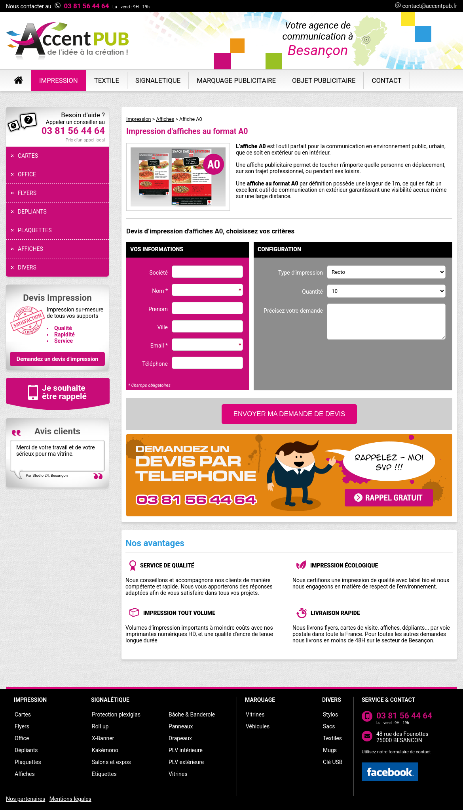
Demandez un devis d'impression (57, 359)
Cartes (23, 714)
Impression (138, 119)
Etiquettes (104, 774)
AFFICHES (30, 249)
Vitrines (178, 774)
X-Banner (103, 738)
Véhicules (257, 726)
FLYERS (27, 193)
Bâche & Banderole (192, 714)
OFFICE (27, 174)
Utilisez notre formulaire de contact (396, 752)
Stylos (330, 714)
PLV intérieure (186, 750)
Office (22, 738)
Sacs (329, 726)
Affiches (165, 119)
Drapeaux (180, 738)
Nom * (160, 291)
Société (159, 272)
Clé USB (333, 762)
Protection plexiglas (116, 714)
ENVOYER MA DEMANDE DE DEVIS (289, 414)
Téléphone (155, 364)
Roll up (100, 726)
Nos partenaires (25, 799)
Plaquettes (28, 762)
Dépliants (26, 750)
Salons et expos (111, 762)
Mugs (330, 750)
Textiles (332, 738)
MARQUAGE (260, 700)
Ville (162, 327)
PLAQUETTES (34, 230)
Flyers (22, 726)
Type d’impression (300, 272)
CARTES (28, 156)
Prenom (158, 309)
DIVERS (27, 267)
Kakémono (105, 750)
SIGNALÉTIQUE (110, 700)
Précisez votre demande (293, 311)
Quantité (312, 291)
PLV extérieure (186, 762)
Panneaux (181, 726)
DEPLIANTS (32, 211)
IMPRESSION (30, 700)
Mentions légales (70, 799)
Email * (159, 345)
